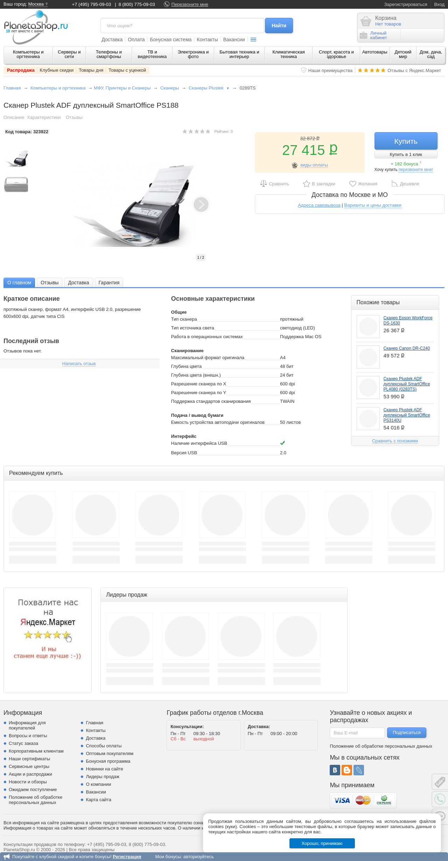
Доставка (112, 39)
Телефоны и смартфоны (109, 54)
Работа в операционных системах (207, 336)
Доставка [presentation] (78, 282)
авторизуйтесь (198, 856)
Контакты (207, 39)
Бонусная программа (108, 761)
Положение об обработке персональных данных (35, 800)
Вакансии (234, 39)
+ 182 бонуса (406, 163)
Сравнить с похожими (395, 440)
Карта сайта (98, 799)
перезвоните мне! (416, 169)
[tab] (19, 282)
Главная (12, 88)
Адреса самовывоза (319, 205)
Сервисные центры (29, 766)
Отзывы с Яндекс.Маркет (414, 70)
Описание (14, 117)
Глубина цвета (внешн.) (196, 375)
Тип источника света (192, 327)
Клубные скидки (57, 70)
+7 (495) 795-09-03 (91, 4)
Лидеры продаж (102, 776)
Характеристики (44, 117)
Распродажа (21, 70)
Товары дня (91, 70)
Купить (406, 141)
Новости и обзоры (28, 781)
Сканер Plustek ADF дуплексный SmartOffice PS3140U (407, 415)
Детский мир (402, 54)
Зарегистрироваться (405, 4)
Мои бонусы (168, 856)
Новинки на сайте (104, 768)
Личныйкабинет (373, 35)
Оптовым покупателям (109, 753)
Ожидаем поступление (33, 789)
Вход (439, 4)
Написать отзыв (79, 363)
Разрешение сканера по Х (198, 383)
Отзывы (74, 117)
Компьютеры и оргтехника (28, 54)
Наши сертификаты (29, 758)
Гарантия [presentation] (109, 282)
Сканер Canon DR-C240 (407, 348)
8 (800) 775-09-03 (137, 4)
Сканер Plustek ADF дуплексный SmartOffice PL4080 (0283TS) (407, 384)
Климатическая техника (289, 54)
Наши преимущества (330, 70)
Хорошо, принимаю (322, 843)
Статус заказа (23, 743)
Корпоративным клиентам (36, 751)
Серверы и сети (69, 54)
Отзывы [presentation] (49, 282)
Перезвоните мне (190, 4)
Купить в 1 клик (406, 154)
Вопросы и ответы (28, 735)
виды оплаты (314, 165)
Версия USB (184, 452)
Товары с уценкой (127, 70)
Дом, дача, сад (431, 54)
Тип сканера (184, 319)
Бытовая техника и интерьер (239, 54)
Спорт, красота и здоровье (336, 54)
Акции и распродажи (30, 774)
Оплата (136, 39)
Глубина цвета (186, 366)
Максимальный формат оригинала (207, 357)
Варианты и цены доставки (372, 205)
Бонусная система (170, 39)
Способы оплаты (103, 745)
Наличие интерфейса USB (199, 443)
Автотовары (374, 52)
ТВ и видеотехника (152, 54)
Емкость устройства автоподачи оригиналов (218, 422)
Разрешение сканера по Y (198, 392)
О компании (98, 784)
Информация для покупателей (27, 725)
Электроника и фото (193, 54)
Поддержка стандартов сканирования (211, 401)
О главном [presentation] (19, 282)
